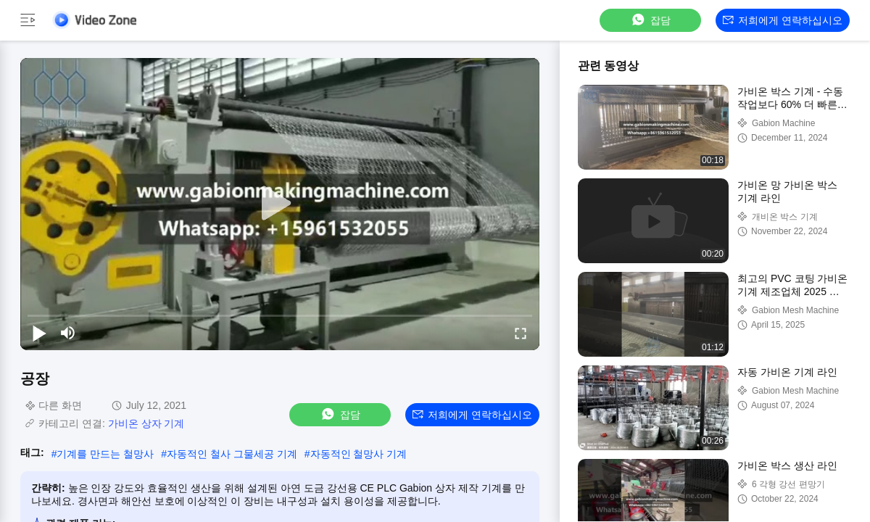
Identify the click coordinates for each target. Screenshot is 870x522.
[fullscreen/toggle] (520, 333)
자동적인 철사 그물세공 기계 (232, 454)
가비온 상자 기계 (146, 423)
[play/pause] (39, 333)
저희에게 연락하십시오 (782, 20)
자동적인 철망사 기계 (358, 454)
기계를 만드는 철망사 (105, 454)
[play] (280, 204)
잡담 (650, 20)
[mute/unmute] (68, 333)
